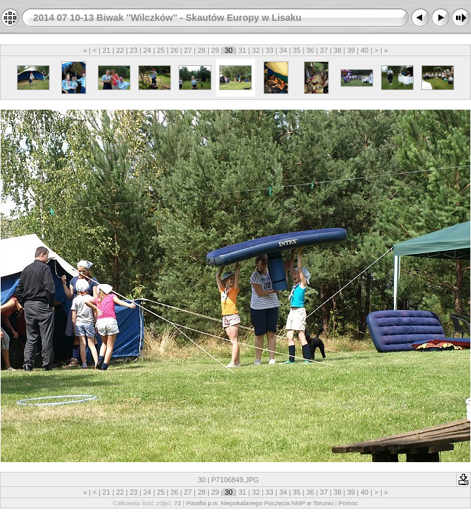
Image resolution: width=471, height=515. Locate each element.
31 (242, 50)
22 (120, 50)
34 (283, 50)
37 (323, 50)
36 (310, 50)
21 (106, 50)
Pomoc (348, 503)
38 (337, 50)
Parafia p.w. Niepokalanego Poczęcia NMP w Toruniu (259, 503)
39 (351, 50)
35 (297, 50)
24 (147, 50)
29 (215, 50)
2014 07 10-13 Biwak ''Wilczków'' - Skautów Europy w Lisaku (167, 17)
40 (365, 50)
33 (269, 50)
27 (188, 50)
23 (134, 50)
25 (160, 50)
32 (256, 50)
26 (174, 50)
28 (201, 50)
